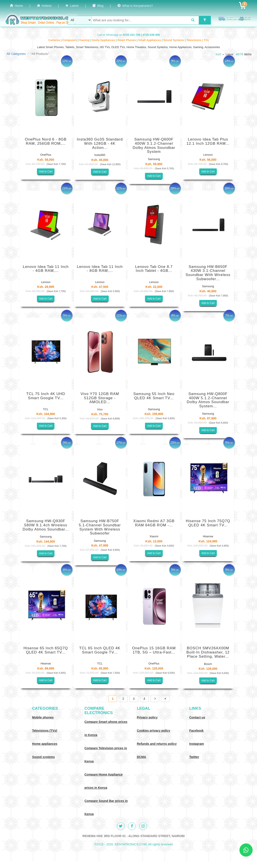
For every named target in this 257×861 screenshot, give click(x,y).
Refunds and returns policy (157, 743)
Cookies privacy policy (153, 730)
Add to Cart (45, 171)
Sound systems (43, 757)
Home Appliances (104, 40)
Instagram (196, 743)
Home (16, 5)
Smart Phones (127, 40)
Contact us (197, 717)
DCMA (141, 757)
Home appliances (44, 743)
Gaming (84, 40)
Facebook (196, 730)
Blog (97, 5)
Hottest (44, 5)
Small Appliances (150, 40)
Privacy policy (147, 717)
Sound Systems (174, 40)
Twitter (194, 757)
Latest (72, 5)
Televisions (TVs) (44, 730)
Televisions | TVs (197, 40)
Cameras (54, 40)
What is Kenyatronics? (135, 5)
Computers (70, 40)
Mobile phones (43, 717)
